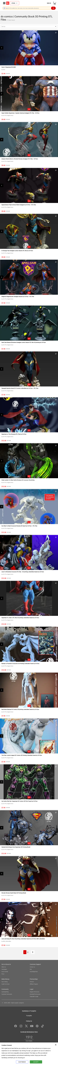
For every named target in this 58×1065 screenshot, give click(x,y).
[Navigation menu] (4, 3)
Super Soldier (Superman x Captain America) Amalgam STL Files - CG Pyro (20, 113)
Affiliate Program (34, 984)
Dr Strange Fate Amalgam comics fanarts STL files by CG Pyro (17, 250)
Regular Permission (34, 991)
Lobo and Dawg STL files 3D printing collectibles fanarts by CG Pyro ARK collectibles (23, 938)
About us (4, 966)
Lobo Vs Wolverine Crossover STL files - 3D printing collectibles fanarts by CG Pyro (23, 571)
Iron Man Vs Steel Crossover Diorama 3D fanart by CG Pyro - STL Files (19, 525)
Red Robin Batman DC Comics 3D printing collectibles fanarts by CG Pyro (20, 709)
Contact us (32, 966)
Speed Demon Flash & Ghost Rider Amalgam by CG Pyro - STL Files (19, 204)
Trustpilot (29, 1015)
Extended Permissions (35, 994)
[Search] (53, 8)
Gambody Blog (5, 991)
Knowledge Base (34, 971)
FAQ (31, 969)
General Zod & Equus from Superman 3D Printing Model (16, 847)
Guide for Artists (6, 984)
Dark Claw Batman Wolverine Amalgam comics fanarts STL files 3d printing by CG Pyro (24, 342)
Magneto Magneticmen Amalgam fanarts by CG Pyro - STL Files (18, 296)
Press (3, 973)
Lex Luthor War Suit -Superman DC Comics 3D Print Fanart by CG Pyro (20, 801)
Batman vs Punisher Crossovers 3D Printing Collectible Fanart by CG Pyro (20, 663)
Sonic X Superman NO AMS (9, 67)
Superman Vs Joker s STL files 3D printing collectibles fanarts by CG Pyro (20, 617)
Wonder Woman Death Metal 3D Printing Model (14, 892)
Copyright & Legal (34, 996)
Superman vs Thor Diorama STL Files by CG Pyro (14, 434)
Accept (36, 1061)
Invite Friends (5, 971)
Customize (22, 1061)
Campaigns (4, 969)
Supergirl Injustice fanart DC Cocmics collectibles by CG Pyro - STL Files (20, 388)
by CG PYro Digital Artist (7, 115)
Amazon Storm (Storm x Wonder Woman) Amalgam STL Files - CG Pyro (20, 158)
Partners (32, 981)
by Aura (3, 69)
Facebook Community (7, 994)
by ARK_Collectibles (6, 941)
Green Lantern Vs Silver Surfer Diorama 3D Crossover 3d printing (18, 480)
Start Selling (5, 981)
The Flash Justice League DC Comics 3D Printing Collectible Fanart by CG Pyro (22, 755)
